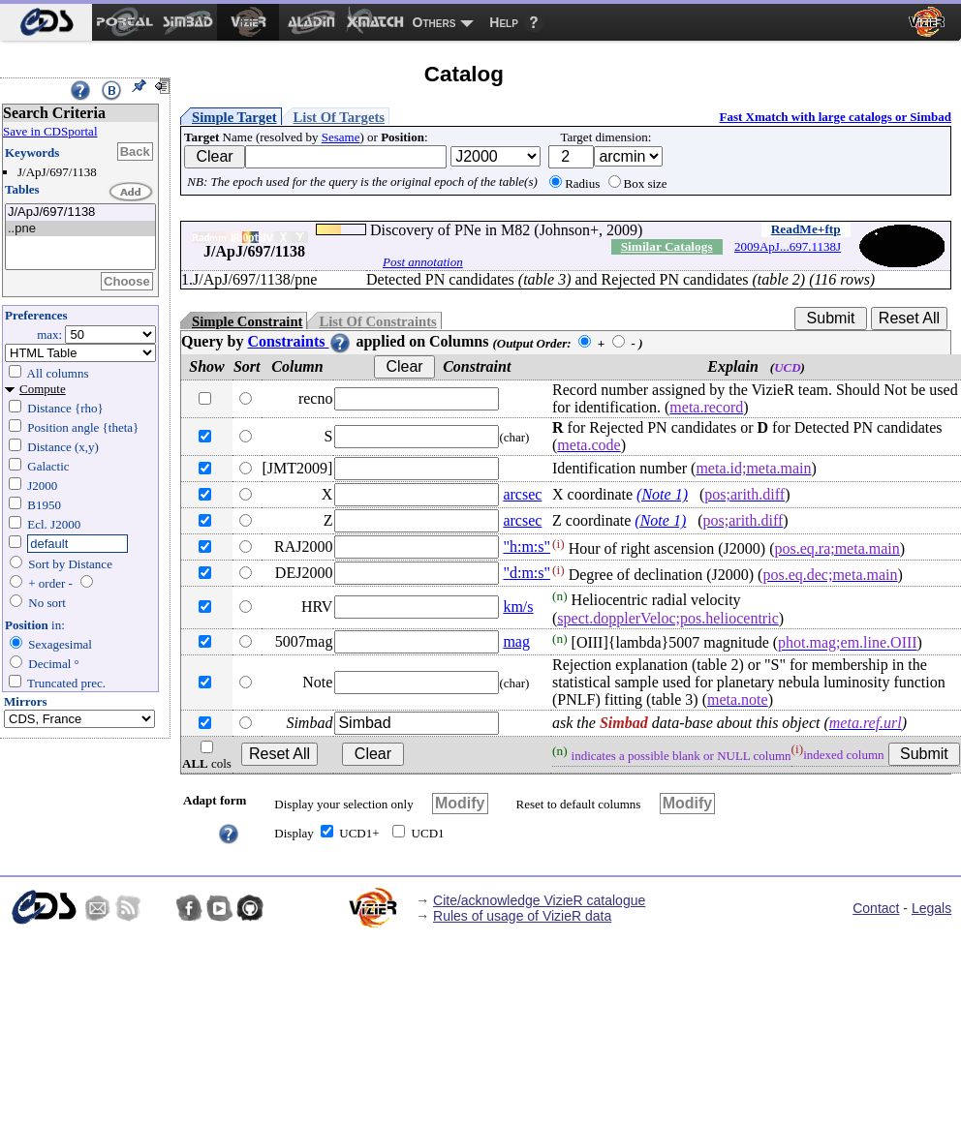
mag (516, 641)
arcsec (522, 494)
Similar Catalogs (667, 246)
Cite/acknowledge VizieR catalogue (539, 900)
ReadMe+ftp (806, 229)
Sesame (341, 137)
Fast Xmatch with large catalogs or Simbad (835, 116)
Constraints (299, 341)
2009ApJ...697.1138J (787, 246)
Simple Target (234, 117)
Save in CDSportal (50, 131)
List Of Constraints (377, 321)
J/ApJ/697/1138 (80, 212)
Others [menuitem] (434, 22)
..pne (80, 229)
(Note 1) (662, 494)
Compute (42, 388)
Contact (875, 908)
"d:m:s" (526, 572)
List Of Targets (339, 117)
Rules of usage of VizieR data (522, 916)
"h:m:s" (526, 546)
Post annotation (423, 262)
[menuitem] (46, 22)
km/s (518, 606)
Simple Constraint (247, 321)
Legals (931, 908)
